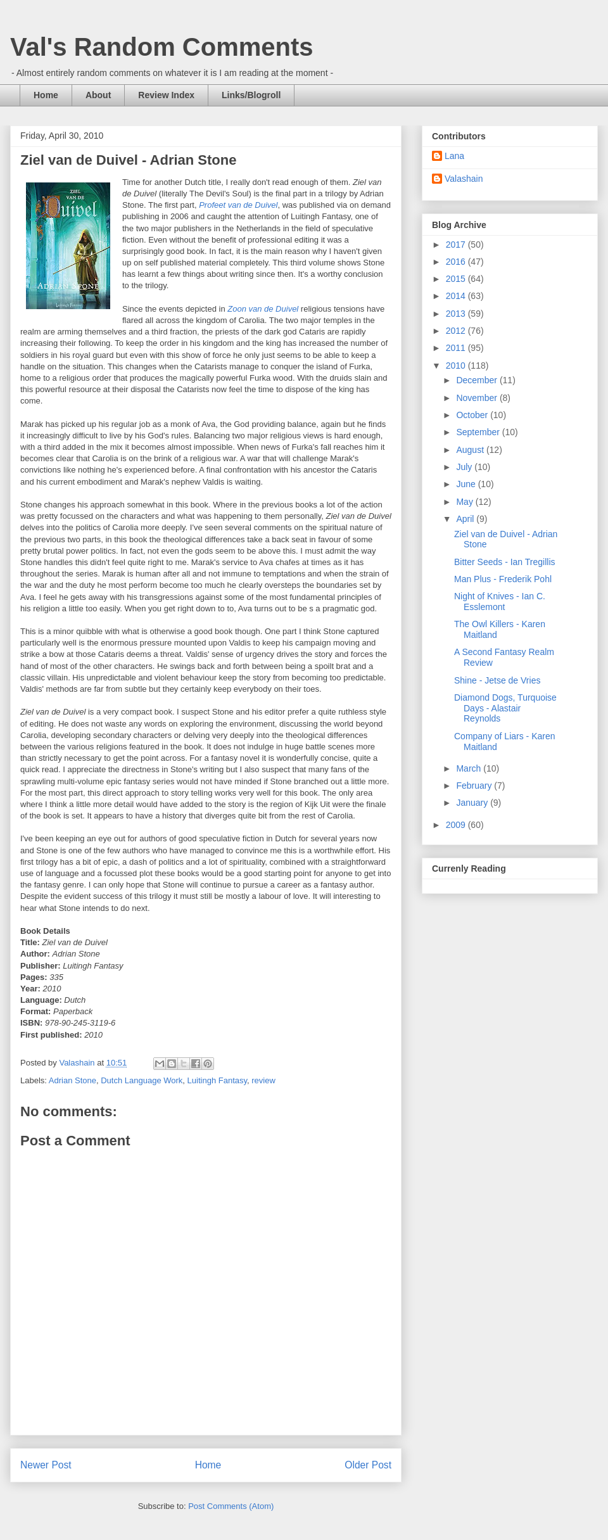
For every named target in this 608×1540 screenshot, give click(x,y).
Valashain (464, 179)
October (473, 415)
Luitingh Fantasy (217, 1080)
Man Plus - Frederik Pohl (503, 579)
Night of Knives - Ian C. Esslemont (499, 601)
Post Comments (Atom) (231, 1506)
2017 (457, 244)
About (98, 95)
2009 (457, 825)
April (466, 519)
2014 (457, 296)
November (477, 398)
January (473, 803)
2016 (457, 262)
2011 (457, 348)
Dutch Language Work (141, 1080)
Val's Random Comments (162, 47)
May (465, 502)
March (469, 768)
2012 (457, 331)
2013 (457, 314)
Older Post (368, 1465)
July (465, 467)
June (467, 484)
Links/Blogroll (251, 95)
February (475, 785)
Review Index (166, 95)
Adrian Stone (72, 1080)
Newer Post (46, 1465)
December (477, 380)
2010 (457, 365)
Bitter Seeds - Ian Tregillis (504, 562)
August (471, 450)
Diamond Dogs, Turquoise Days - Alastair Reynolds (505, 708)
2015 (457, 279)
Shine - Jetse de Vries (497, 680)
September (479, 432)
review (263, 1080)
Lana (454, 156)
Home (46, 95)
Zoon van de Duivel (262, 309)
